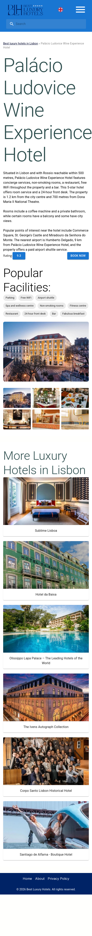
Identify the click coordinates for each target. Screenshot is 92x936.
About (40, 879)
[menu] (80, 9)
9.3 (19, 255)
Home (27, 879)
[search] (50, 24)
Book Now (78, 255)
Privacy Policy (58, 879)
